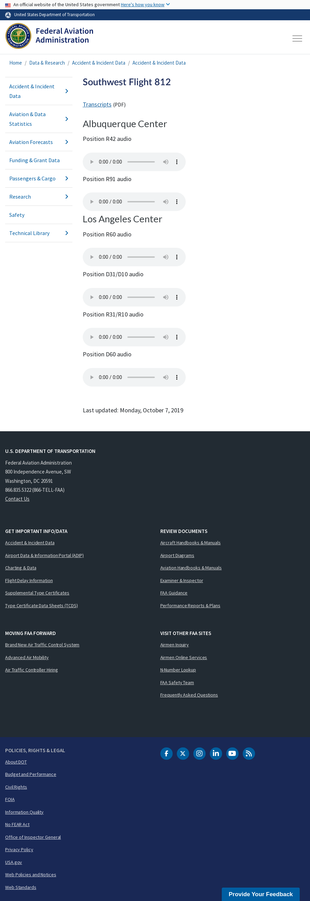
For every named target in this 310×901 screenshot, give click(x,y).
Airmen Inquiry (174, 645)
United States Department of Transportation (54, 14)
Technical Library (38, 233)
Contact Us (17, 499)
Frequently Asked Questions (189, 695)
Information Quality (24, 812)
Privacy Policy (19, 849)
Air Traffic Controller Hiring (31, 670)
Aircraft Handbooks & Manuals (190, 543)
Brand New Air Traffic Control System (42, 645)
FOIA (10, 799)
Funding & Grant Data (34, 160)
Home (15, 62)
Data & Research (47, 62)
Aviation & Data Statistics (38, 119)
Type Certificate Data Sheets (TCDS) (41, 605)
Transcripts (97, 104)
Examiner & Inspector (181, 580)
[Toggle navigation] (298, 38)
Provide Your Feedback (261, 894)
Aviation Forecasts (38, 141)
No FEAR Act (17, 824)
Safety (16, 214)
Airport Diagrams (177, 555)
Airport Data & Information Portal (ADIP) (44, 555)
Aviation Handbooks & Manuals (191, 568)
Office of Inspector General (33, 837)
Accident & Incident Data (98, 62)
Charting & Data (20, 568)
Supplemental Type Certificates (37, 593)
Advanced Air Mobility (27, 657)
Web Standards (20, 887)
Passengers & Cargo (38, 178)
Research (38, 196)
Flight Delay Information (29, 580)
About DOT (16, 762)
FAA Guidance (174, 593)
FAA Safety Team (177, 682)
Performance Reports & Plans (190, 605)
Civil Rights (16, 787)
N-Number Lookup (178, 670)
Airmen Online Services (183, 657)
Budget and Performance (30, 774)
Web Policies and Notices (30, 874)
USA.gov (13, 862)
